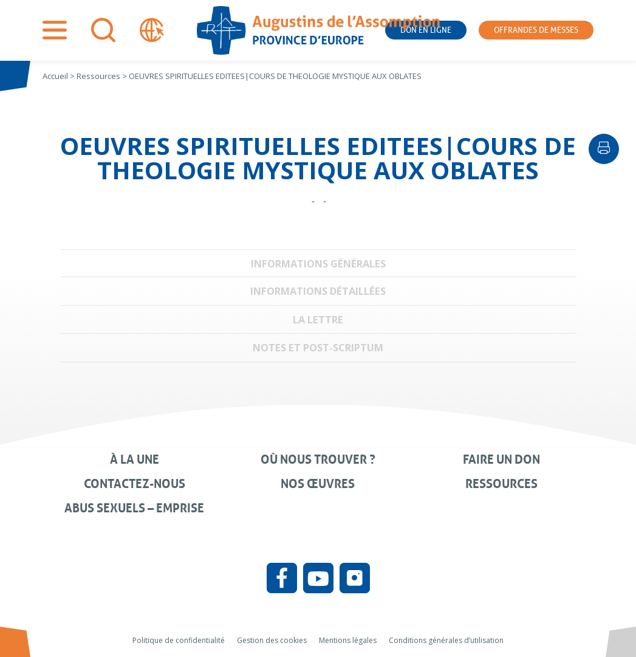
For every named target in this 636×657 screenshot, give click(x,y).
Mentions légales (348, 640)
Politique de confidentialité (178, 640)
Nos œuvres (318, 483)
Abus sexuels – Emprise (134, 508)
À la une (134, 459)
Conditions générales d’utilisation (446, 640)
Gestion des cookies (272, 640)
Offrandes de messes (536, 30)
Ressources (501, 483)
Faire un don (501, 459)
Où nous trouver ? (318, 459)
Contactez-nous (134, 483)
